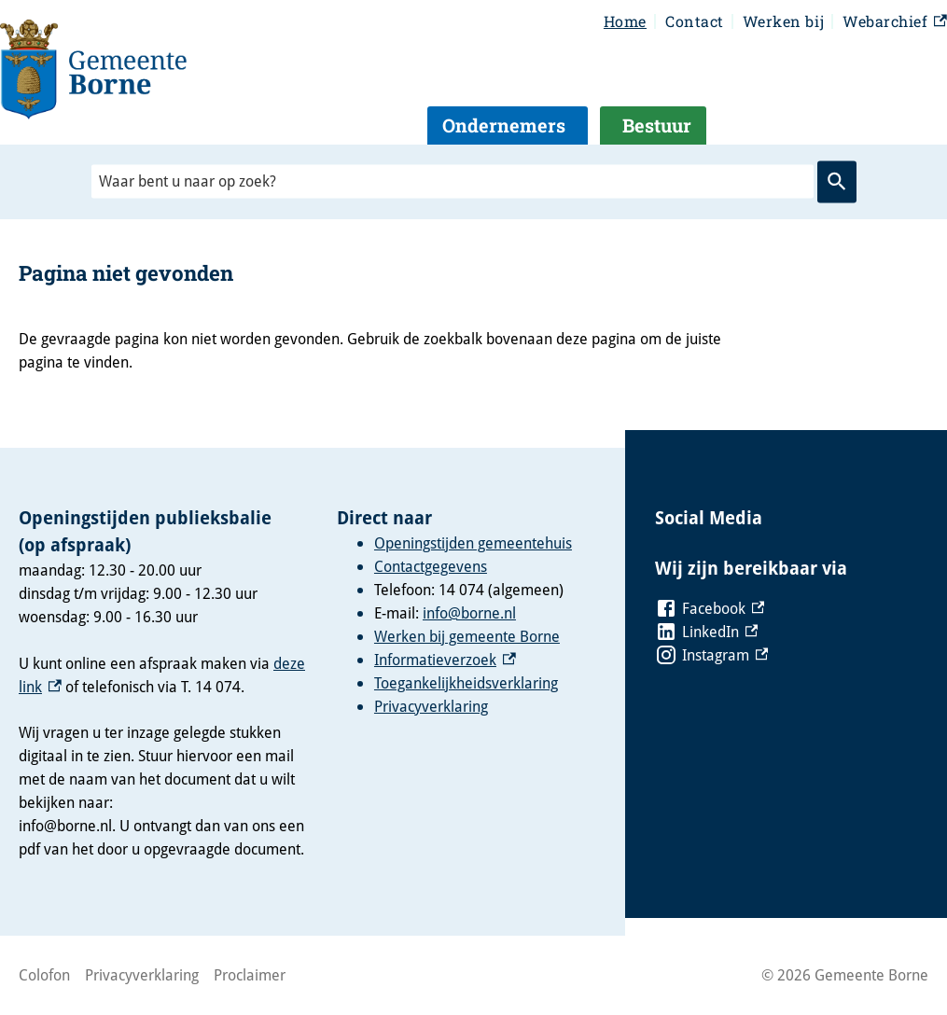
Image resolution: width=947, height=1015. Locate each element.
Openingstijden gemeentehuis (473, 543)
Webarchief (895, 22)
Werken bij (783, 21)
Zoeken (836, 182)
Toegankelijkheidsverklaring (466, 683)
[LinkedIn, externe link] (707, 632)
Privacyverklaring (431, 706)
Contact (694, 21)
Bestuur (656, 125)
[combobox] (452, 181)
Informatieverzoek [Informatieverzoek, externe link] (445, 659)
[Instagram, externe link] (712, 655)
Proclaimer (249, 975)
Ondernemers (503, 125)
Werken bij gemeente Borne (467, 636)
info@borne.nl (469, 613)
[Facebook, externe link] (710, 608)
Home (625, 21)
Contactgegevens (430, 566)
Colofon (44, 975)
